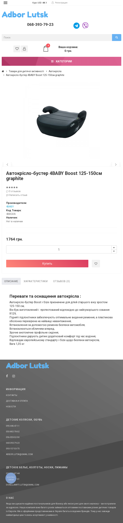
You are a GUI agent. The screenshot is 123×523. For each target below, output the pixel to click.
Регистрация (59, 3)
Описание (11, 281)
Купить (47, 263)
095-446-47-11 (13, 426)
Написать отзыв (16, 195)
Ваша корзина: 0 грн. (60, 49)
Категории (61, 61)
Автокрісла (55, 71)
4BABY (10, 206)
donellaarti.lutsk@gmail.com (22, 485)
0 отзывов (13, 191)
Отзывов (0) (61, 281)
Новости (11, 406)
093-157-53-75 (13, 448)
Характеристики (36, 281)
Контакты (11, 395)
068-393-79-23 (40, 24)
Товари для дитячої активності (26, 71)
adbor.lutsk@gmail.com (19, 454)
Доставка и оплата (17, 401)
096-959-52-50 (13, 437)
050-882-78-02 (13, 431)
